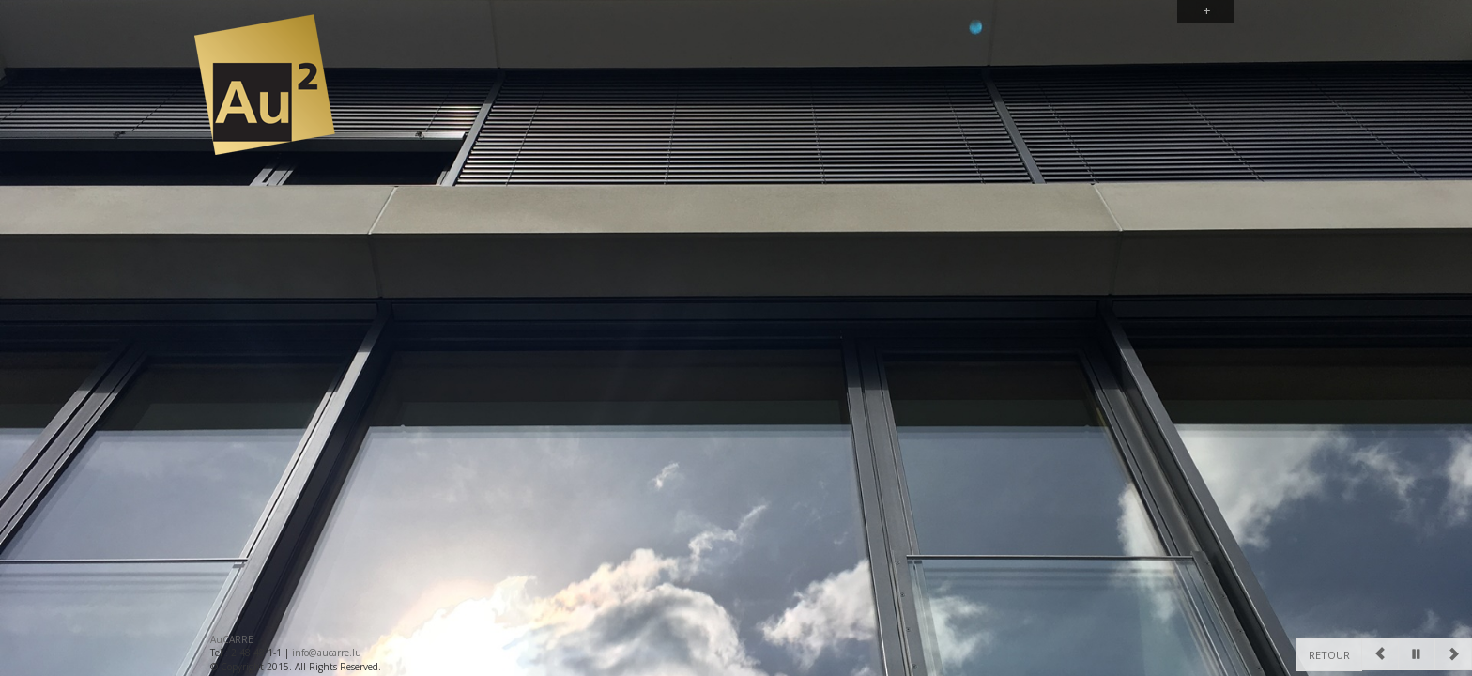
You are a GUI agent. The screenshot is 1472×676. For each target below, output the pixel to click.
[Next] (1453, 654)
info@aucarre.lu (326, 652)
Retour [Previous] (1329, 655)
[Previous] (1380, 654)
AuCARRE (231, 639)
